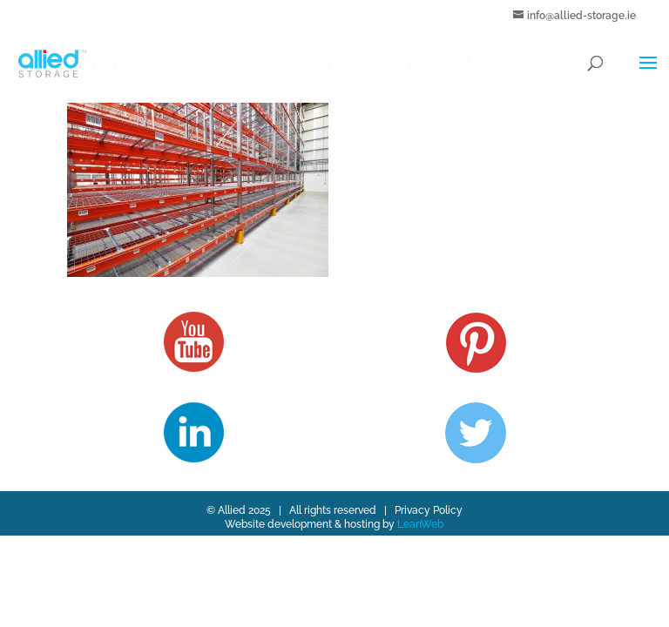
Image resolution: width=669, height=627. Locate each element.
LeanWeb (420, 524)
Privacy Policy (429, 510)
